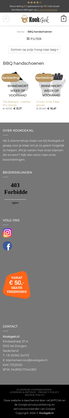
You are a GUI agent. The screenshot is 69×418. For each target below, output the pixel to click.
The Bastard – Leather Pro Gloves (17, 103)
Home (20, 31)
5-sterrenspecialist (47, 9)
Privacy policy (48, 392)
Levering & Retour (23, 392)
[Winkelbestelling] (34, 49)
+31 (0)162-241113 (17, 355)
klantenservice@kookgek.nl (26, 360)
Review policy (35, 395)
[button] (6, 19)
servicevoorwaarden (27, 408)
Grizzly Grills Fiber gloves (48, 103)
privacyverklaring (39, 404)
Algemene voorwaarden (34, 389)
